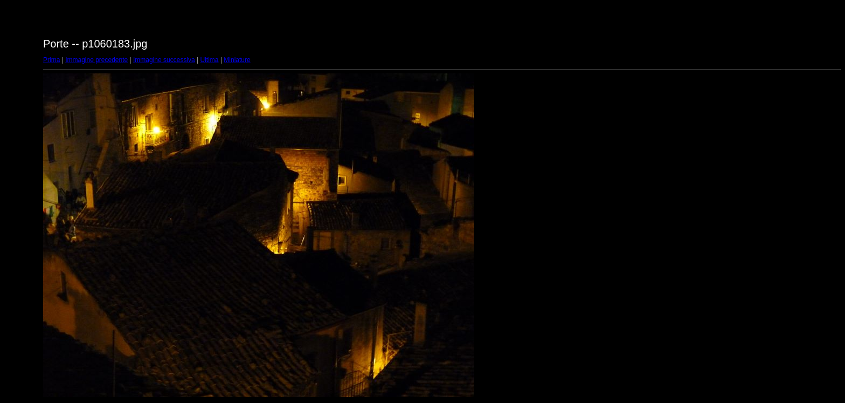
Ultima (209, 60)
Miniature (237, 60)
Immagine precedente (96, 60)
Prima (51, 60)
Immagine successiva (164, 60)
